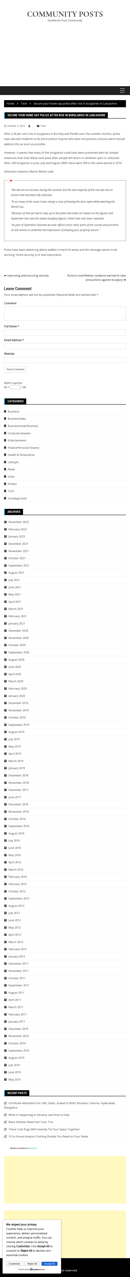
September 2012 (18, 899)
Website (9, 354)
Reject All (32, 1263)
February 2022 (17, 529)
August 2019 (16, 732)
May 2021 (14, 594)
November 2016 (18, 811)
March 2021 (15, 609)
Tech (43, 125)
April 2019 (14, 754)
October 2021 (17, 558)
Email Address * (14, 340)
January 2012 (16, 956)
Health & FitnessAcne (21, 455)
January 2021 (16, 623)
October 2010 (17, 1043)
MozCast (33, 1148)
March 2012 (15, 942)
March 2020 (15, 681)
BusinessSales (17, 419)
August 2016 (16, 833)
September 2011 (18, 985)
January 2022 (16, 536)
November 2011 (18, 971)
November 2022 (18, 522)
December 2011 (18, 964)
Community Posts (65, 14)
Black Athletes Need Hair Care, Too (30, 1122)
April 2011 (14, 1000)
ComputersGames (19, 433)
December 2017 (18, 790)
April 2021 (14, 602)
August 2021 (16, 573)
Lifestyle (13, 462)
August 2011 (16, 993)
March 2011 (15, 1007)
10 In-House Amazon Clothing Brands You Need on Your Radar (48, 1136)
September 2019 (18, 725)
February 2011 (17, 1014)
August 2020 (16, 660)
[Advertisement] (65, 50)
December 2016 (18, 804)
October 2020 (17, 645)
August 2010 (16, 1058)
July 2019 (14, 739)
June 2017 (14, 797)
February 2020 (17, 688)
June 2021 (14, 587)
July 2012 (14, 913)
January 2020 (16, 696)
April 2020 (14, 674)
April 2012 (14, 935)
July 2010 (14, 1065)
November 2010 (18, 1036)
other (11, 476)
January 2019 (16, 768)
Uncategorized (17, 498)
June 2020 (14, 667)
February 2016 (17, 877)
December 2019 (18, 703)
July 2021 (14, 580)
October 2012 (17, 891)
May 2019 (14, 746)
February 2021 (17, 616)
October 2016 (17, 819)
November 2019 (18, 710)
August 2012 (16, 906)
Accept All (49, 1263)
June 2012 (14, 920)
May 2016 (14, 855)
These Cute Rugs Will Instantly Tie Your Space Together (44, 1129)
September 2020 (18, 652)
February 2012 (17, 949)
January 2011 (16, 1022)
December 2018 (18, 775)
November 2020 (18, 638)
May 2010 (14, 1079)
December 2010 (18, 1029)
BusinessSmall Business (23, 426)
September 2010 (18, 1050)
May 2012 (14, 927)
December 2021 (18, 544)
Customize (14, 1263)
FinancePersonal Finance (23, 448)
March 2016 (15, 869)
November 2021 (18, 551)
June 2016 (14, 848)
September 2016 (18, 826)
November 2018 (18, 783)
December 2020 (18, 631)
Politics (12, 484)
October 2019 (17, 717)
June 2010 (14, 1072)
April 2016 (14, 862)
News (11, 469)
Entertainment (17, 440)
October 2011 (17, 978)
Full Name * (11, 326)
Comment (10, 303)
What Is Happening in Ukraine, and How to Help (38, 1115)
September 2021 (18, 565)
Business (13, 411)
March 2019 (15, 761)
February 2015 (17, 884)
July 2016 (14, 841)
